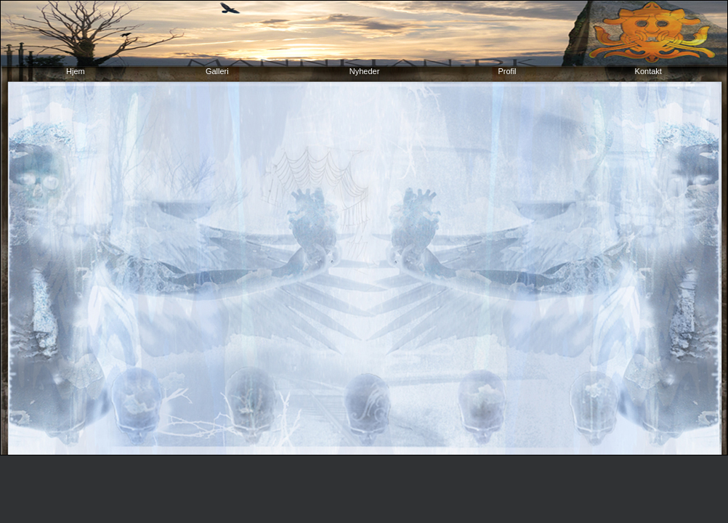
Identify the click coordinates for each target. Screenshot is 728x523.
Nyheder (364, 71)
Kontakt (648, 71)
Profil (507, 71)
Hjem (76, 71)
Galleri (218, 71)
